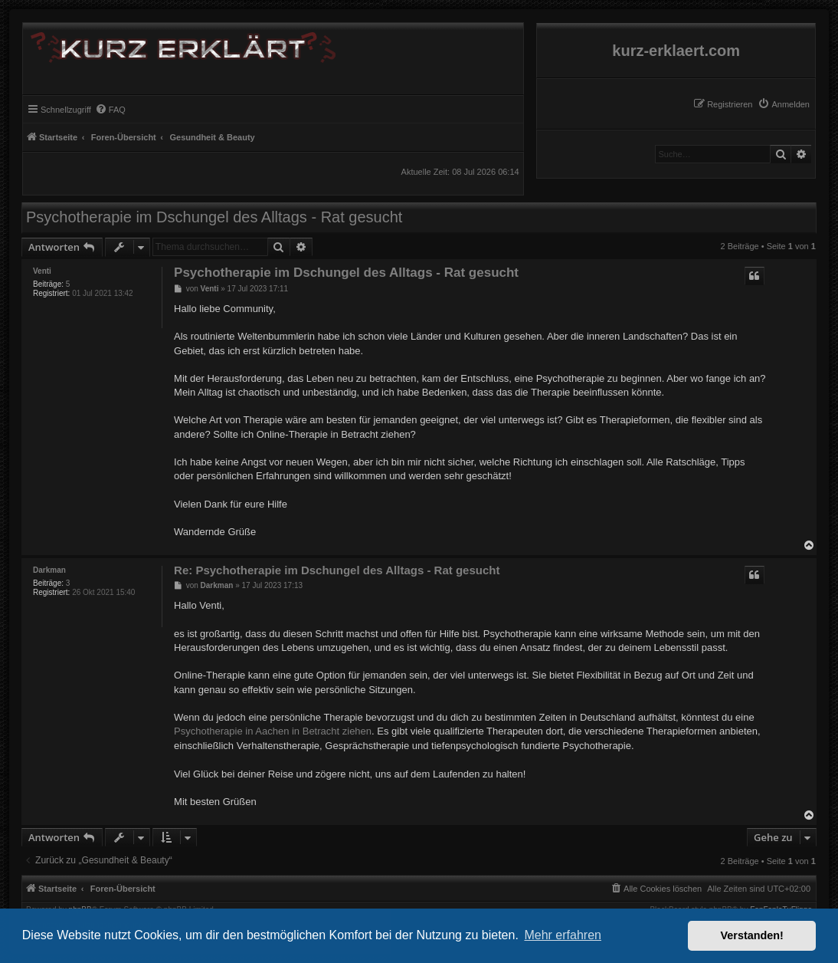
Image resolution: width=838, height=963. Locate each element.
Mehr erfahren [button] (562, 935)
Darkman (49, 570)
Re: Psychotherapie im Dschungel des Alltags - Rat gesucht (336, 570)
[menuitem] (784, 104)
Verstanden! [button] (752, 935)
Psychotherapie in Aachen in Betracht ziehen (273, 731)
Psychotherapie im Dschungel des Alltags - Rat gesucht (214, 217)
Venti (42, 271)
